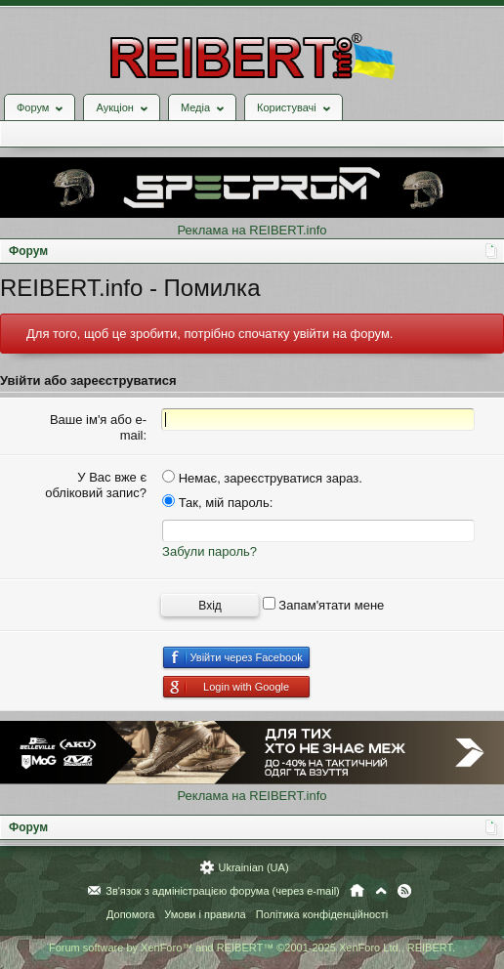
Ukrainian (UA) (253, 867)
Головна (357, 891)
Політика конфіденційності (322, 914)
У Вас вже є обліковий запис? (96, 485)
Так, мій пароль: (217, 502)
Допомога (130, 914)
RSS (404, 891)
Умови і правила (204, 914)
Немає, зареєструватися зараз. (262, 478)
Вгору (381, 891)
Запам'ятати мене (324, 605)
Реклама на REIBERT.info (251, 230)
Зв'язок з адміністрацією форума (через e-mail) (222, 891)
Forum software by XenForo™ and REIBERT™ (252, 947)
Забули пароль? (209, 551)
